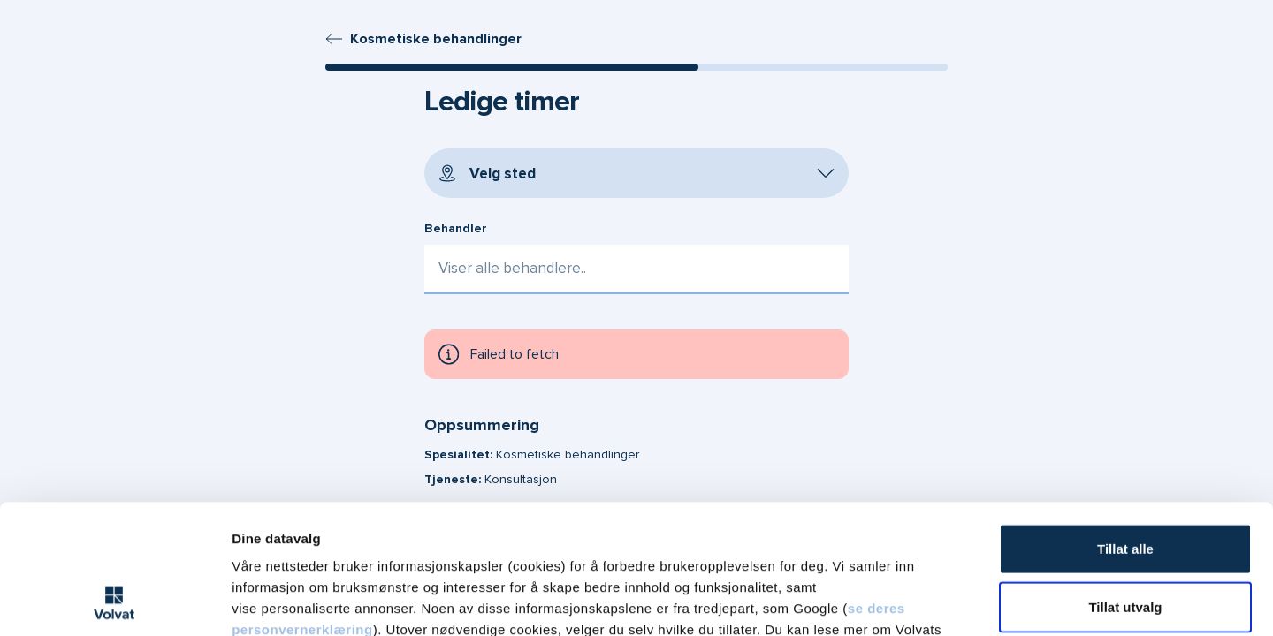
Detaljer (939, 601)
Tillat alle (1125, 427)
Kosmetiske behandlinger (423, 39)
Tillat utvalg (1125, 485)
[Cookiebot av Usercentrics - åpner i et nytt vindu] (114, 601)
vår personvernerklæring (425, 529)
